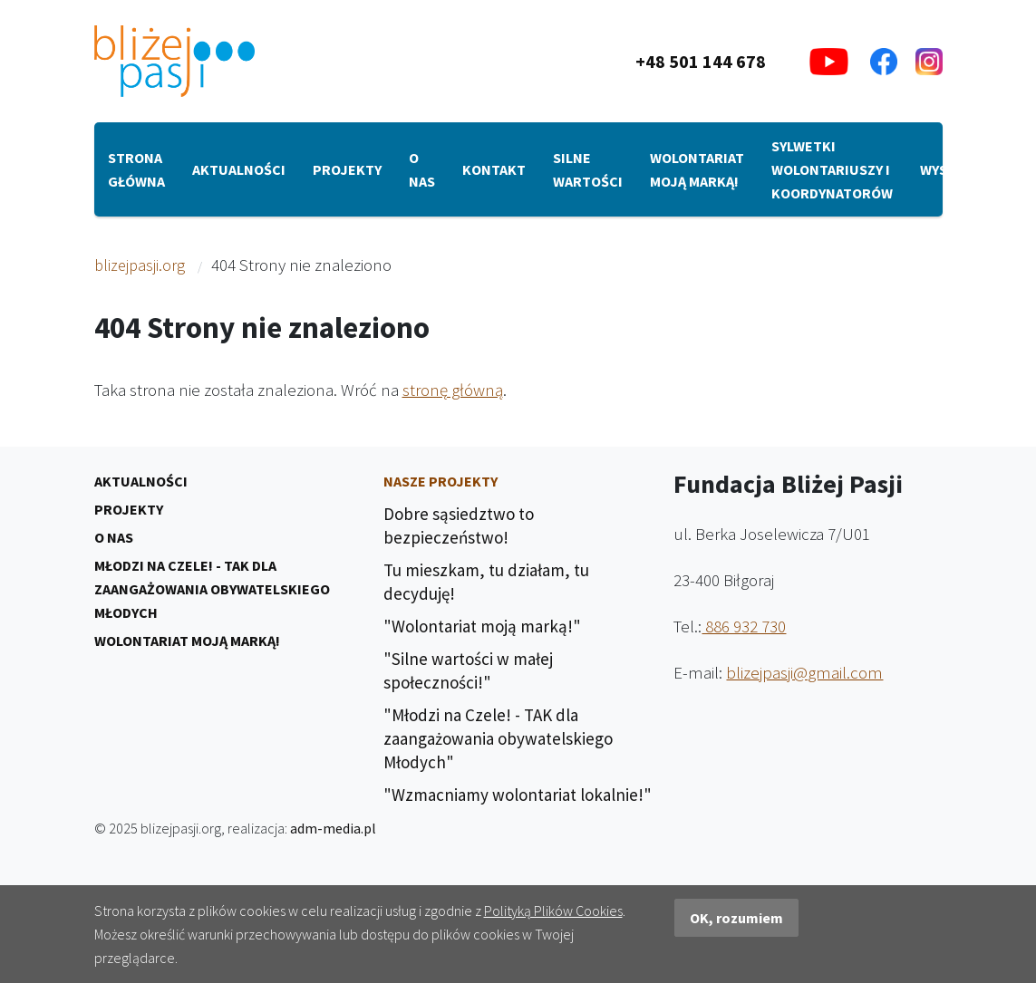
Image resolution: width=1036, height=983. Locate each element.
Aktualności (239, 169)
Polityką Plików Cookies (553, 910)
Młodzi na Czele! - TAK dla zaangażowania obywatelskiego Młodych (212, 589)
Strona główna (136, 169)
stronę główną (452, 389)
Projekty (347, 169)
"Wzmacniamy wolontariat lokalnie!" (517, 794)
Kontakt (494, 169)
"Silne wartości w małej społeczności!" (468, 670)
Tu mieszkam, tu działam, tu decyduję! (486, 581)
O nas (422, 169)
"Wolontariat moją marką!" (482, 626)
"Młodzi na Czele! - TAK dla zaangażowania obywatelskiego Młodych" (498, 738)
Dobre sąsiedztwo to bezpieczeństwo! (458, 525)
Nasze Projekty (440, 481)
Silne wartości (588, 169)
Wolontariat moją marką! (697, 169)
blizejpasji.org (139, 265)
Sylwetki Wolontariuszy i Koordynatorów (832, 169)
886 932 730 (744, 626)
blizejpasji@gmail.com (804, 672)
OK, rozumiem (736, 918)
